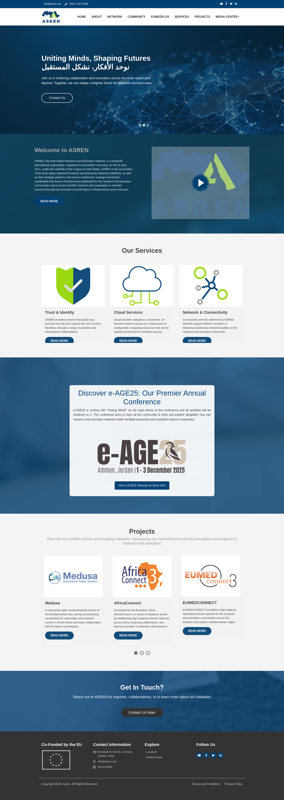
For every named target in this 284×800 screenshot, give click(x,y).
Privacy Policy (233, 784)
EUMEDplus (160, 16)
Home (81, 16)
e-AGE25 (151, 752)
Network (114, 16)
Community (137, 16)
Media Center (227, 16)
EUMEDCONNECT (200, 643)
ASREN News (154, 757)
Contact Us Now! (142, 712)
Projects (202, 16)
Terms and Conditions (206, 784)
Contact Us (57, 98)
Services (182, 16)
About (96, 16)
